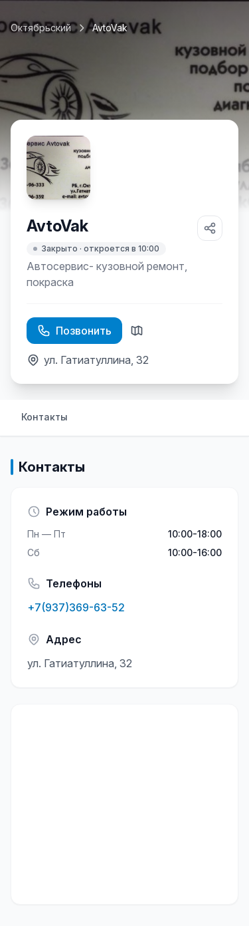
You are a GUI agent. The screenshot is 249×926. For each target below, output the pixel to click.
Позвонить (74, 330)
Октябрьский (41, 27)
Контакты (44, 416)
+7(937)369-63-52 (76, 607)
